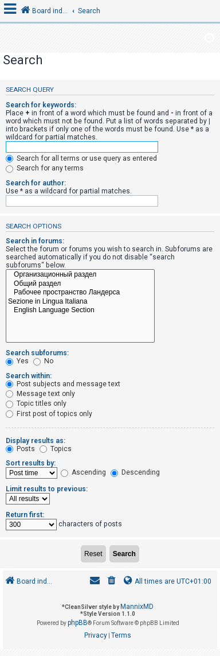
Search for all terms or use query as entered (81, 158)
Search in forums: (35, 241)
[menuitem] (111, 581)
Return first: (25, 515)
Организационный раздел (80, 275)
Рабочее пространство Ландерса (80, 292)
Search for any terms (45, 168)
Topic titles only (36, 403)
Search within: (29, 376)
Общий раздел (80, 284)
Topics (56, 449)
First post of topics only (49, 414)
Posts (20, 449)
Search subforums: (37, 353)
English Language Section (80, 310)
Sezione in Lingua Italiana (80, 301)
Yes (17, 361)
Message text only (40, 394)
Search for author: (36, 183)
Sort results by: (31, 463)
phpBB (78, 623)
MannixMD (137, 607)
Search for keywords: (41, 105)
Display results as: (35, 441)
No (43, 361)
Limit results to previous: (47, 489)
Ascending (83, 472)
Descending (135, 472)
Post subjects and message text (63, 384)
